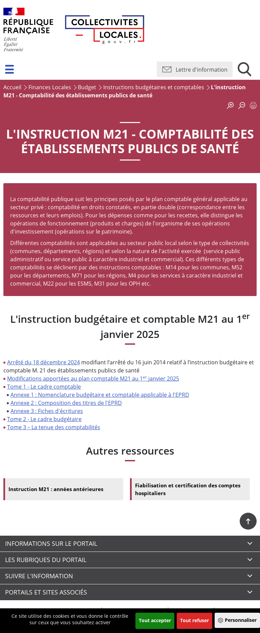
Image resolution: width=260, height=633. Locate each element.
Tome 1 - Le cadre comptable (44, 386)
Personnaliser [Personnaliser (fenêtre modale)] (241, 620)
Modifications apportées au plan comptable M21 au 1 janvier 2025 (93, 378)
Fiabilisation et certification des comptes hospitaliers (190, 489)
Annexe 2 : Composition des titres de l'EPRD (66, 403)
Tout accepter (155, 620)
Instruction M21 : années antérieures (58, 489)
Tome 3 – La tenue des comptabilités (53, 427)
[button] (9, 69)
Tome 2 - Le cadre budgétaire (44, 419)
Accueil (12, 87)
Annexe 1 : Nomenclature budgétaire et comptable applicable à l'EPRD (99, 394)
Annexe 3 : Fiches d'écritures (46, 411)
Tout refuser (194, 620)
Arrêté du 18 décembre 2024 (43, 362)
